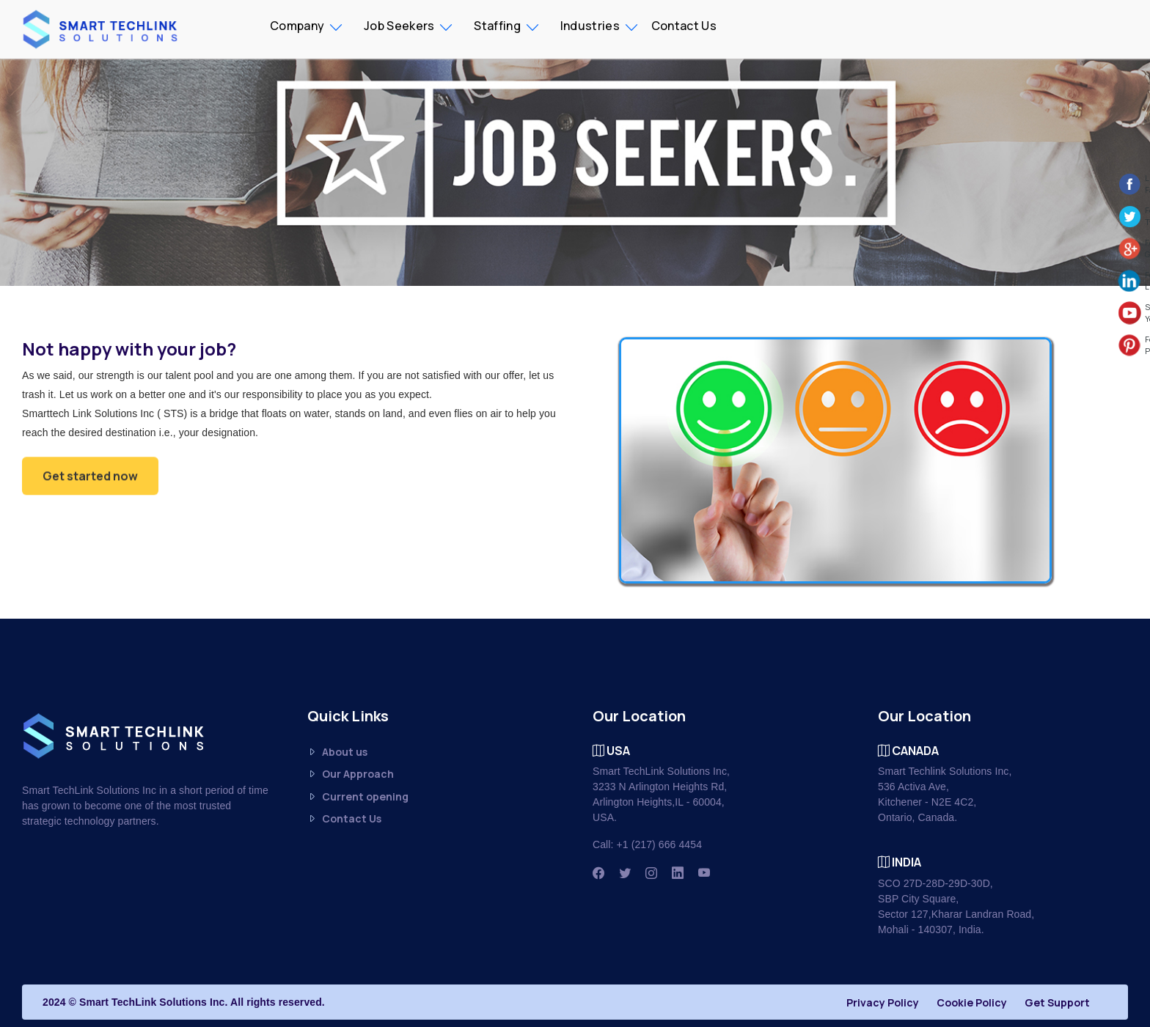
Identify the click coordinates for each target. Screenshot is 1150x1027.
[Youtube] (704, 873)
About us (337, 751)
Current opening (358, 796)
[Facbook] (598, 873)
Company (297, 26)
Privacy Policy (882, 1002)
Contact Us (684, 26)
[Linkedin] (678, 873)
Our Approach (350, 774)
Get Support (1057, 1002)
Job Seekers (399, 26)
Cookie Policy (972, 1002)
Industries (590, 26)
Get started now (90, 479)
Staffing (497, 26)
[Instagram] (651, 873)
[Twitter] (625, 873)
